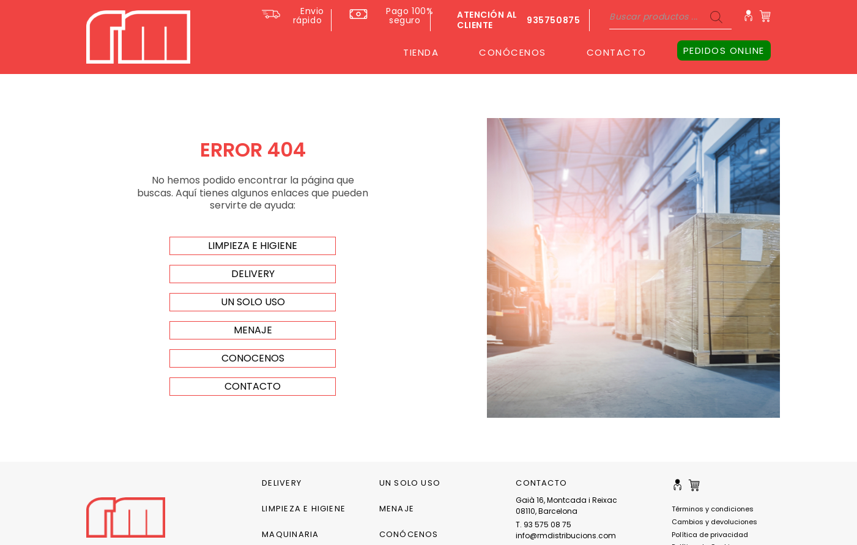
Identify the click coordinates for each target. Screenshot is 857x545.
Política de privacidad (710, 534)
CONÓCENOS (512, 52)
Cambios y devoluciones (714, 522)
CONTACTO (617, 52)
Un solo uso (409, 483)
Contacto (252, 386)
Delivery (282, 483)
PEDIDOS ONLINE (724, 50)
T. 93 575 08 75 (543, 524)
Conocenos (252, 358)
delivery (253, 274)
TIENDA (421, 52)
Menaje (396, 508)
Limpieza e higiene (304, 508)
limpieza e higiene (252, 246)
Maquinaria (290, 534)
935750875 (553, 20)
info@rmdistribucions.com (566, 535)
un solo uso (253, 302)
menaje (253, 330)
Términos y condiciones (713, 509)
